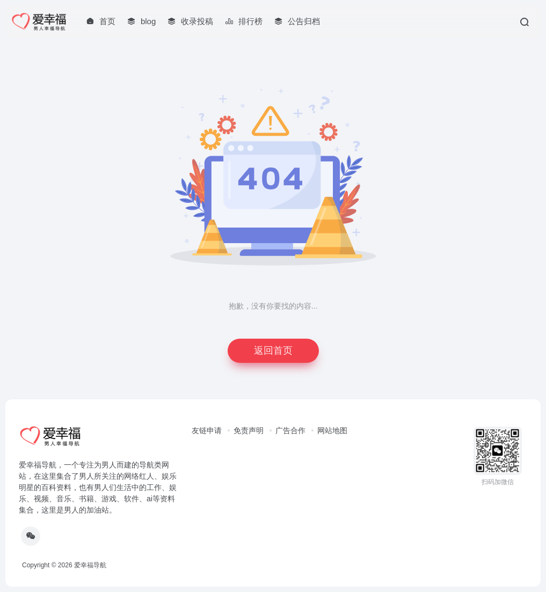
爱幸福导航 (90, 565)
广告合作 (290, 430)
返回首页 (273, 350)
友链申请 (207, 430)
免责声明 (249, 430)
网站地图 (332, 430)
